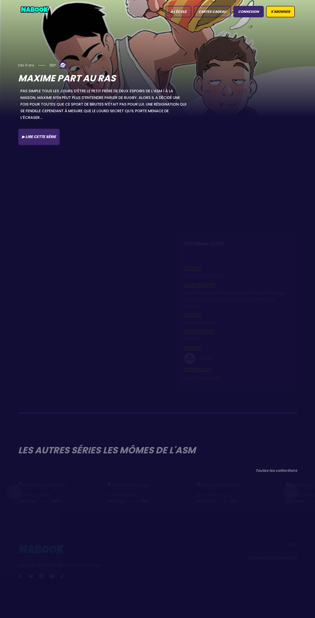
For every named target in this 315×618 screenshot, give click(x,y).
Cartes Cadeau (212, 11)
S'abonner (280, 11)
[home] (34, 9)
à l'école (178, 11)
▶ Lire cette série (39, 136)
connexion (248, 11)
